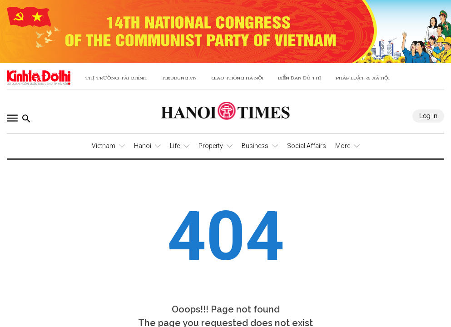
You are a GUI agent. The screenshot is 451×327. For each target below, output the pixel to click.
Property (210, 145)
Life (175, 145)
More (342, 145)
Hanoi (142, 145)
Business (255, 145)
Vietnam (103, 145)
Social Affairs (306, 145)
